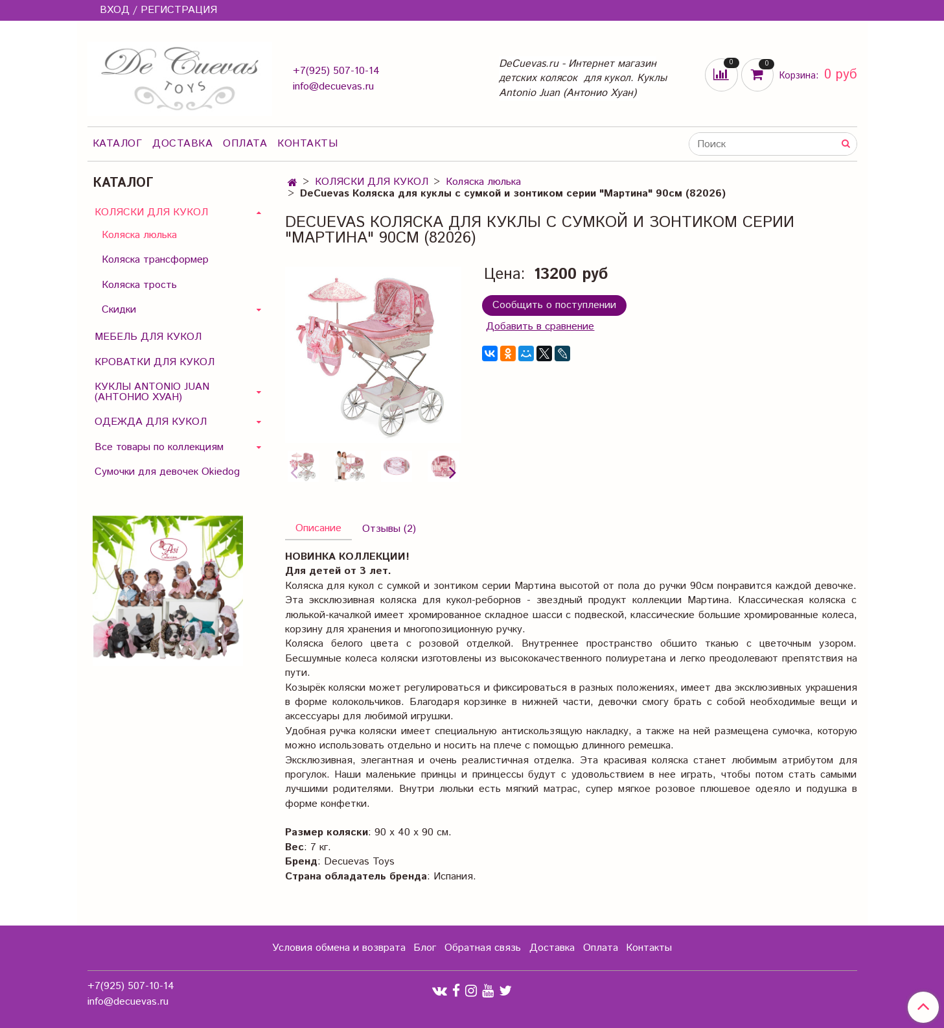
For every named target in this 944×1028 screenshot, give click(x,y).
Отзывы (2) (389, 528)
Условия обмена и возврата (339, 947)
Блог (424, 947)
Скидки (119, 309)
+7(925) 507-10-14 (336, 71)
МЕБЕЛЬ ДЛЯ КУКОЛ (148, 336)
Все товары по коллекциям (159, 447)
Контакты (307, 143)
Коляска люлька (483, 181)
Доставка (182, 143)
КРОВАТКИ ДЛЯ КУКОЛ (154, 362)
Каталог (118, 143)
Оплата (245, 143)
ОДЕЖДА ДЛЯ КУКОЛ (151, 421)
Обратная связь (482, 947)
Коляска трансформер (155, 259)
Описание (318, 528)
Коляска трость (139, 285)
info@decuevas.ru (333, 86)
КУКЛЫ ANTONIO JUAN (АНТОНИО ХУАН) (152, 392)
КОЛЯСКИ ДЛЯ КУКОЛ (371, 181)
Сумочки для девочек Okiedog (167, 471)
